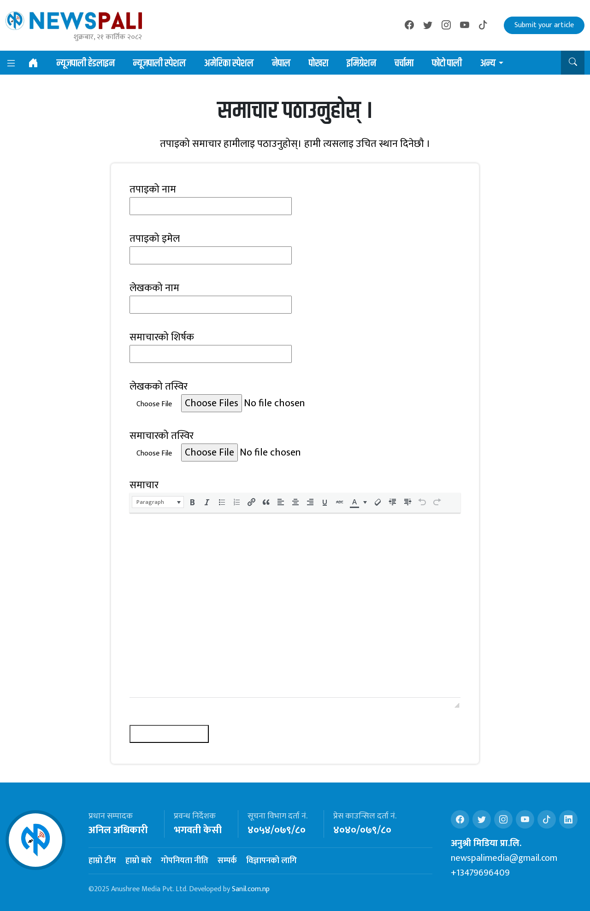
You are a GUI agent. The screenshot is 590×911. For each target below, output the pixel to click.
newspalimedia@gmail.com (504, 858)
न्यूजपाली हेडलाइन (86, 63)
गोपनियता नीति (184, 861)
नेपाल (281, 63)
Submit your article (544, 25)
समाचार (144, 485)
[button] (572, 63)
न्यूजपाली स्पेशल (159, 63)
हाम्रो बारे (138, 861)
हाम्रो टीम (102, 861)
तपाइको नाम (153, 189)
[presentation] (157, 502)
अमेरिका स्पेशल (229, 63)
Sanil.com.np (251, 889)
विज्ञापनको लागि (271, 861)
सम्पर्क (227, 861)
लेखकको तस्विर (159, 386)
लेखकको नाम (154, 288)
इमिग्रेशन (361, 63)
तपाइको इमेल (155, 238)
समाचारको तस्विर (162, 436)
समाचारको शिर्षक (162, 337)
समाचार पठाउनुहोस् (169, 733)
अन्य (488, 63)
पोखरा (318, 63)
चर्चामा (404, 63)
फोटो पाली (447, 63)
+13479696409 (480, 873)
